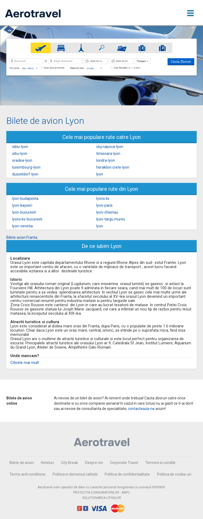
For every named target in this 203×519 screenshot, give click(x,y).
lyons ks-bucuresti (27, 219)
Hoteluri (47, 463)
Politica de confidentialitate (127, 474)
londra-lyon (105, 160)
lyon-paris (104, 205)
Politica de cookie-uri (174, 474)
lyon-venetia (22, 226)
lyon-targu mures (110, 219)
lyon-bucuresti (24, 212)
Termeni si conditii (160, 463)
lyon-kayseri (22, 205)
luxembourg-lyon (26, 167)
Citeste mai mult (24, 362)
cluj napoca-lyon (109, 147)
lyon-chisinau (107, 212)
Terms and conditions (27, 474)
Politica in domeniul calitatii (75, 474)
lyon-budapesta (25, 198)
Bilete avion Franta (21, 237)
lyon (99, 174)
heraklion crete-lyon (112, 167)
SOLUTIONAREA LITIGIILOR (101, 498)
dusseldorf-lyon (25, 174)
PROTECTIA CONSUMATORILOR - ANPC (101, 492)
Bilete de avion (22, 463)
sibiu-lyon (20, 147)
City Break (69, 463)
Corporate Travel (124, 463)
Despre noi (94, 463)
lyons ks (102, 198)
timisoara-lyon (108, 153)
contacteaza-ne (141, 409)
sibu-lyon (19, 153)
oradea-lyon (22, 160)
